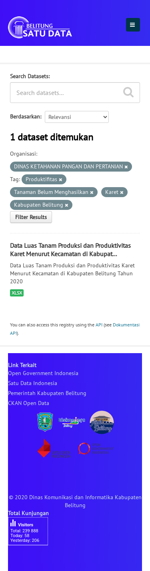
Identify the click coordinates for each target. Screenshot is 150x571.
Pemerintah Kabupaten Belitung (47, 393)
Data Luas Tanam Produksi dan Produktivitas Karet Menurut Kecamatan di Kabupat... (70, 249)
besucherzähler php (32, 559)
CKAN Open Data (28, 403)
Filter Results (31, 217)
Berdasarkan (25, 116)
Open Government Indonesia (43, 373)
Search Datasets (29, 76)
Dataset (21, 53)
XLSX (17, 293)
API (99, 325)
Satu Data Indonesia (32, 383)
